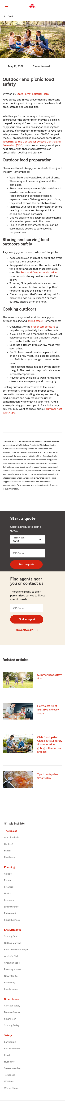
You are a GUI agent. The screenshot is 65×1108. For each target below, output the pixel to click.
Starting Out (10, 936)
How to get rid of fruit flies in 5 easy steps (48, 710)
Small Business (12, 920)
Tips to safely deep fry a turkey (48, 776)
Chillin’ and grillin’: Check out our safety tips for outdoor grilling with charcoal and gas (49, 744)
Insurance (9, 900)
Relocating (9, 982)
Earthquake (10, 1042)
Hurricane (9, 1062)
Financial (9, 887)
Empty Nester (11, 989)
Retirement (10, 913)
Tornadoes (9, 1075)
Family (7, 851)
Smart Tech (10, 1019)
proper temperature (43, 326)
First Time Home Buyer (16, 949)
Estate (7, 880)
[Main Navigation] (6, 5)
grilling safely (35, 321)
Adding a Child (11, 956)
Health (7, 893)
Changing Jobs (12, 963)
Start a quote (26, 564)
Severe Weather (12, 1068)
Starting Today (11, 1025)
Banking (8, 844)
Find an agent (27, 619)
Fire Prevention (12, 1048)
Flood (7, 1055)
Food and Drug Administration (39, 272)
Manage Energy (12, 1012)
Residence (9, 857)
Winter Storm (11, 1088)
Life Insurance (11, 907)
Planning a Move (12, 969)
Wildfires (9, 1081)
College (8, 874)
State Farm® (33, 94)
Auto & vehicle (11, 837)
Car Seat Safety (12, 1006)
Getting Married (12, 943)
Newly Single (11, 976)
